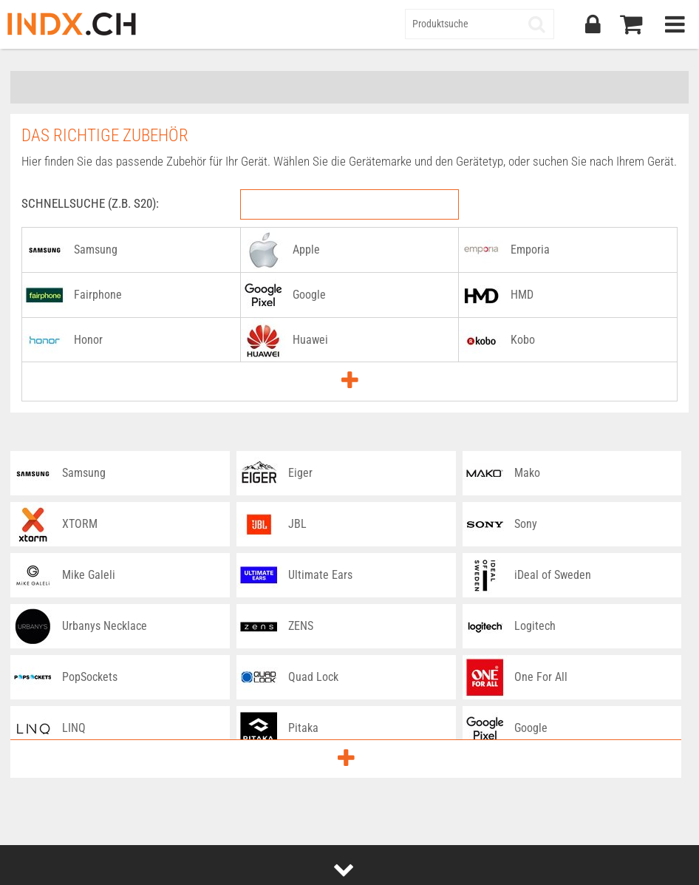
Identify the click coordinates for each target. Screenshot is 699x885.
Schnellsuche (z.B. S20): (90, 203)
